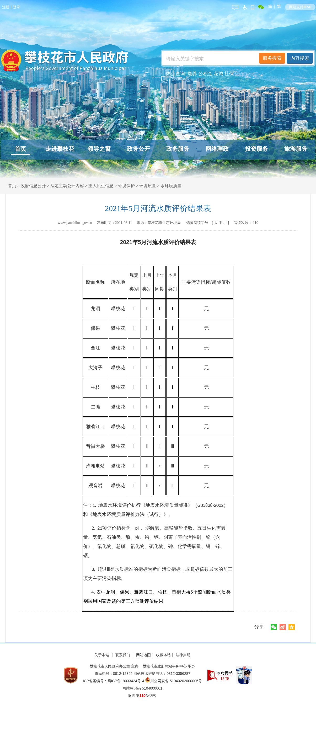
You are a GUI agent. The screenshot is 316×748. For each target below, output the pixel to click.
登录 (16, 7)
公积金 (205, 73)
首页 (20, 149)
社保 (229, 73)
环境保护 (126, 186)
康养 (192, 73)
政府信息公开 (33, 186)
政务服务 (177, 149)
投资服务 (256, 149)
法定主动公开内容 (67, 186)
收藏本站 (163, 655)
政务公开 (138, 149)
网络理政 (217, 149)
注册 (5, 7)
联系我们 (123, 655)
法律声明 (183, 655)
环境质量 (147, 186)
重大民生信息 (101, 186)
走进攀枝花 (59, 149)
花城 (218, 73)
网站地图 (143, 655)
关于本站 (102, 655)
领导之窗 (99, 149)
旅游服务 (295, 149)
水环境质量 (170, 186)
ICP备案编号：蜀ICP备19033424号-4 (114, 681)
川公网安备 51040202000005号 (173, 681)
